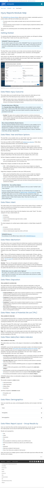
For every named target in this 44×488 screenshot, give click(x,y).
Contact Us (8, 461)
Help (14, 8)
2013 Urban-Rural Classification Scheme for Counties (25, 348)
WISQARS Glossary (30, 236)
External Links (4, 467)
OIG (2, 478)
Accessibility (4, 465)
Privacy (3, 469)
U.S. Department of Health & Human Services (9, 464)
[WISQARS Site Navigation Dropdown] (42, 4)
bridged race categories (28, 142)
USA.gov (3, 482)
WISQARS (10, 4)
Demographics (5, 417)
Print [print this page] (41, 456)
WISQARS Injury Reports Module (10, 17)
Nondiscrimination (5, 477)
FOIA (2, 475)
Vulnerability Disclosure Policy (7, 480)
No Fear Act (4, 473)
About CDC (3, 461)
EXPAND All (41, 399)
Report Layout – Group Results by (28, 192)
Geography (5, 412)
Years (3, 408)
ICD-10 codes (8, 259)
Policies (3, 471)
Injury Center (3, 8)
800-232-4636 (15, 461)
